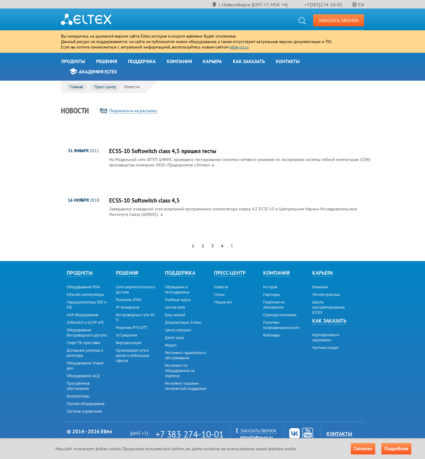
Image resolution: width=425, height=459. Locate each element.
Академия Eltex (98, 72)
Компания (179, 61)
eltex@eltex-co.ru (256, 437)
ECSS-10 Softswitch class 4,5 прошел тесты (162, 151)
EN (361, 5)
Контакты (288, 61)
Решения (106, 61)
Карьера (212, 61)
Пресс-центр (105, 86)
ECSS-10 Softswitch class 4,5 (144, 200)
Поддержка (142, 61)
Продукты (73, 61)
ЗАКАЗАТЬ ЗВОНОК (338, 20)
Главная (76, 86)
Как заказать (249, 61)
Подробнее (396, 448)
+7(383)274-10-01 (324, 5)
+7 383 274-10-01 (190, 434)
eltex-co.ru (239, 47)
